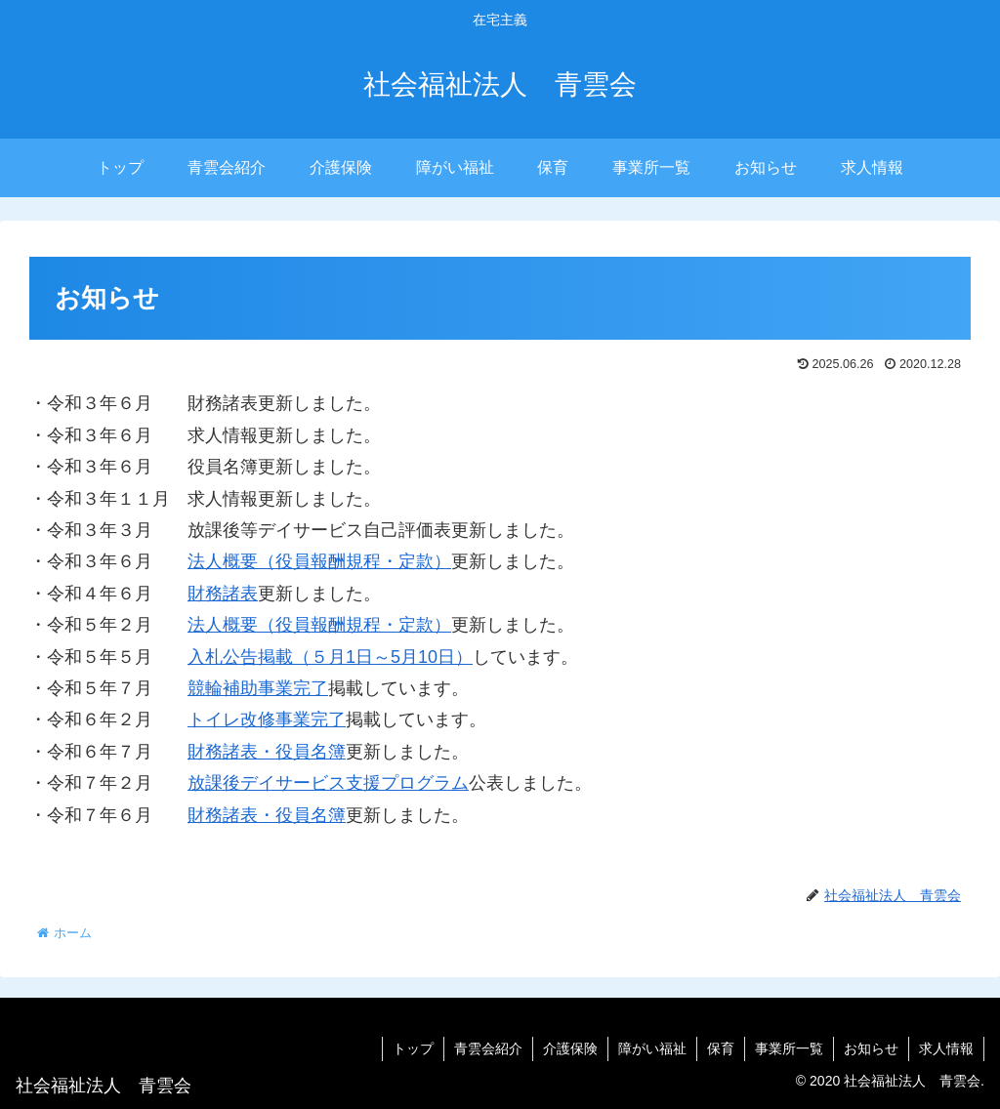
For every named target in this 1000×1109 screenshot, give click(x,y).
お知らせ (871, 1048)
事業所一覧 (789, 1048)
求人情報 (946, 1048)
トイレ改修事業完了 (267, 719)
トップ (413, 1048)
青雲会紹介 (488, 1048)
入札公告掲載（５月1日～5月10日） (330, 657)
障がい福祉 (652, 1048)
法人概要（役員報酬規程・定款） (319, 561)
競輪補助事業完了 (258, 688)
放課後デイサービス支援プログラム (328, 783)
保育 (720, 1048)
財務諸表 (223, 593)
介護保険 (570, 1048)
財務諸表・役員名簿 (267, 751)
